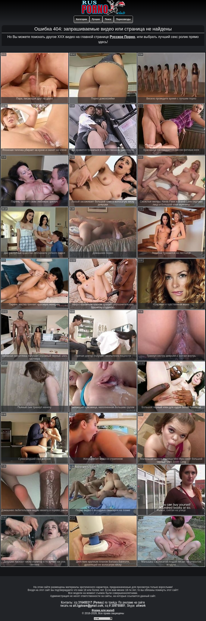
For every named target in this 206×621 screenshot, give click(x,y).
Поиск (108, 19)
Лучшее (96, 19)
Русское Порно (122, 37)
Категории (81, 19)
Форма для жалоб (103, 610)
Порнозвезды (123, 19)
